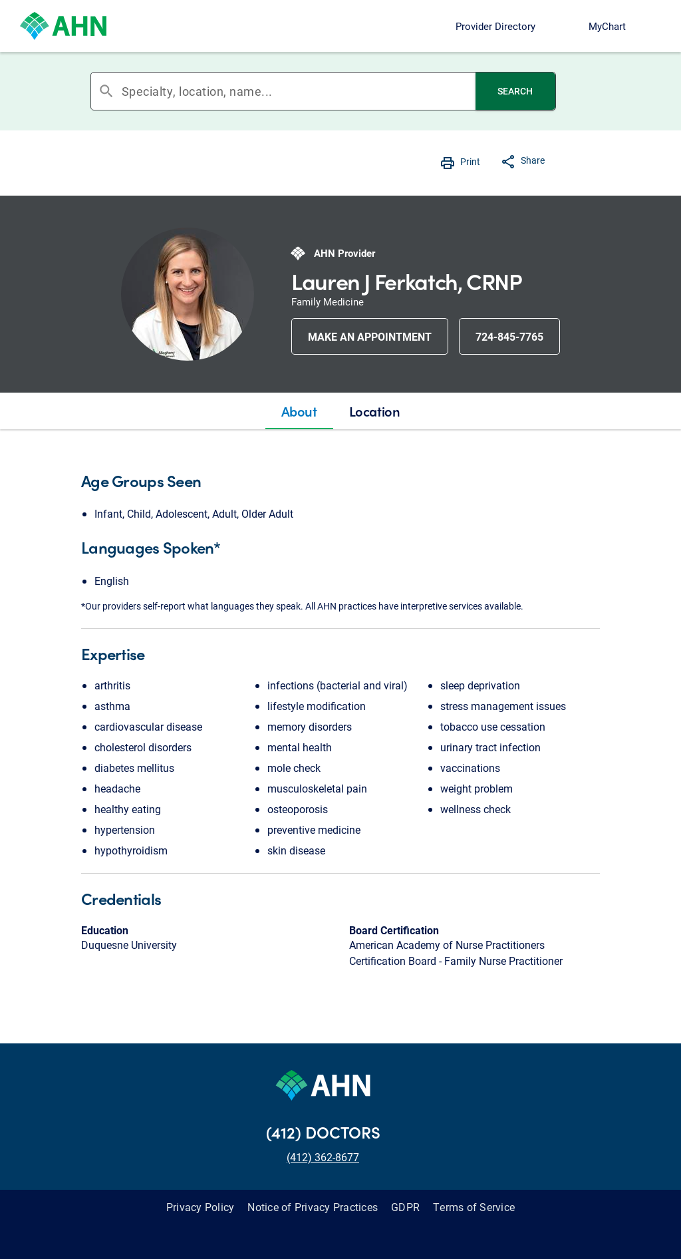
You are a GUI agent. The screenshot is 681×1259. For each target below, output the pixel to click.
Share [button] (533, 160)
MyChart (607, 26)
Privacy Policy (200, 1207)
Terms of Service (474, 1207)
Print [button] (470, 161)
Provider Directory (495, 26)
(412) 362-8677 (323, 1157)
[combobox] (299, 91)
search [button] (106, 91)
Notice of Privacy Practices (312, 1207)
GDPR (405, 1207)
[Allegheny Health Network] (63, 26)
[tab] (299, 411)
